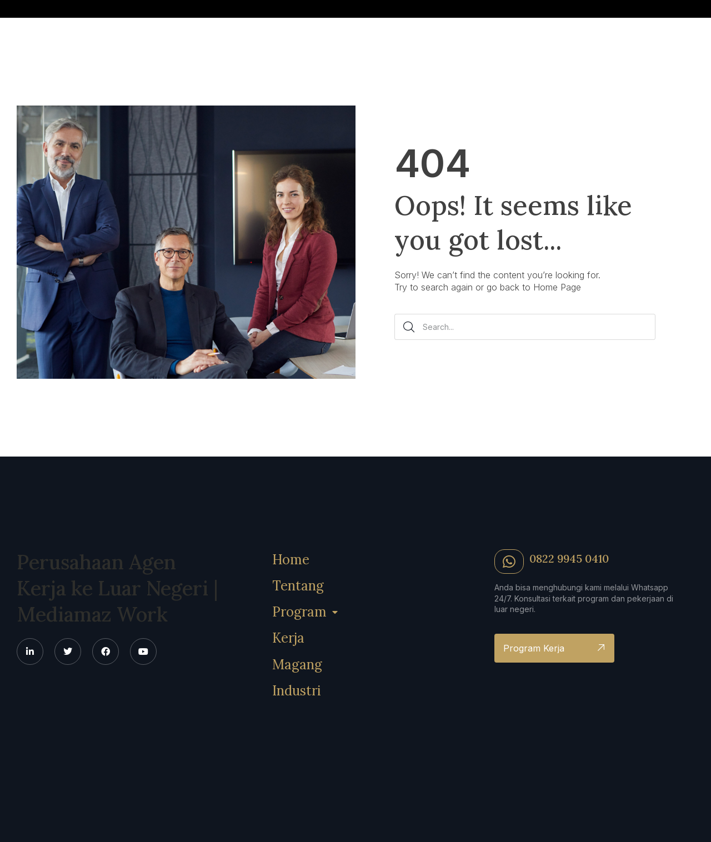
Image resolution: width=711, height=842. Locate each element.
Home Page (557, 287)
